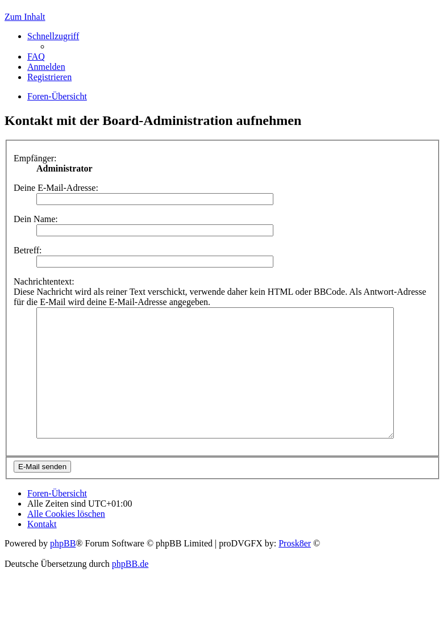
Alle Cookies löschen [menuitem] (66, 539)
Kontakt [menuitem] (42, 549)
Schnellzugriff (53, 36)
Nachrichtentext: (44, 281)
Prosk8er (294, 569)
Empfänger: (35, 158)
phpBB (63, 569)
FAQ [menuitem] (36, 56)
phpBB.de (130, 589)
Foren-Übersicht (57, 519)
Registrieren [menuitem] (49, 77)
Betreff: (27, 250)
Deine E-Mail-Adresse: (56, 188)
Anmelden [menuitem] (46, 67)
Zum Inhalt (25, 17)
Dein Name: (36, 219)
